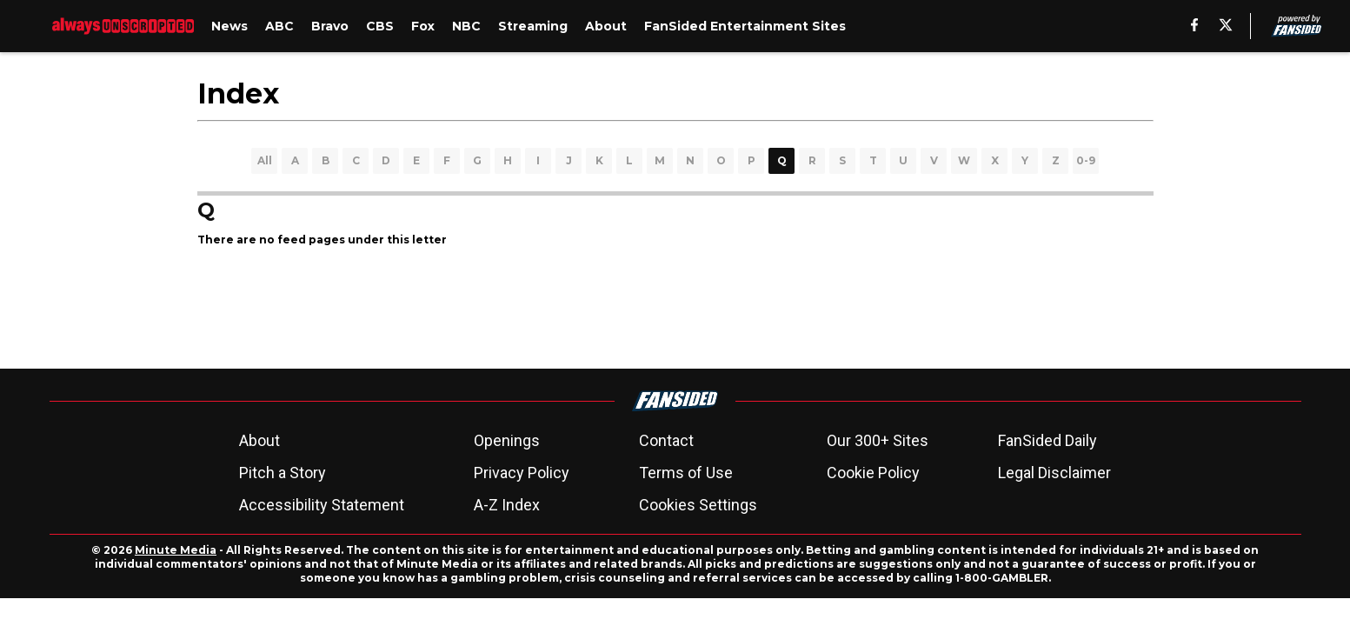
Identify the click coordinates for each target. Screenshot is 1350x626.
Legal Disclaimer (1054, 472)
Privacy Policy (521, 472)
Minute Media (175, 549)
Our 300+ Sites (877, 440)
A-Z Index (507, 505)
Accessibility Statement (321, 505)
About (259, 440)
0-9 (1085, 160)
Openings (507, 440)
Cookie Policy (873, 472)
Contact (666, 440)
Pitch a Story (282, 472)
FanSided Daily (1047, 440)
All (264, 160)
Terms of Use (686, 472)
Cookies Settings (698, 505)
